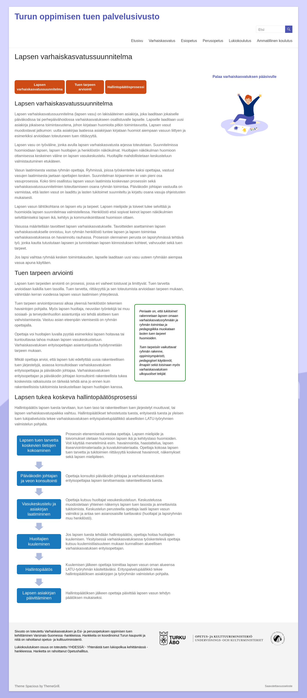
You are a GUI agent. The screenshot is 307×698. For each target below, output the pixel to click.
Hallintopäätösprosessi (125, 87)
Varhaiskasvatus (162, 41)
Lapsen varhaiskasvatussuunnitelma (39, 87)
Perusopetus (213, 41)
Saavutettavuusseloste (278, 686)
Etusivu (137, 41)
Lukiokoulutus (240, 41)
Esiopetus (189, 41)
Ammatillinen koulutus (274, 41)
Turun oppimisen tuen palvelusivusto (87, 16)
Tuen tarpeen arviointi (85, 87)
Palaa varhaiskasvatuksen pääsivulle (244, 112)
